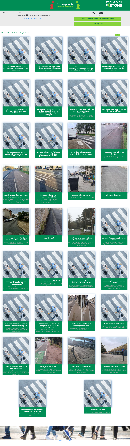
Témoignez (98, 24)
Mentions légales (65, 441)
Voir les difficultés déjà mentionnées (97, 18)
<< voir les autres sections (32, 19)
